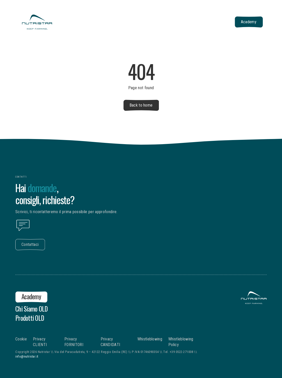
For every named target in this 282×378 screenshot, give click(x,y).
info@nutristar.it (26, 356)
